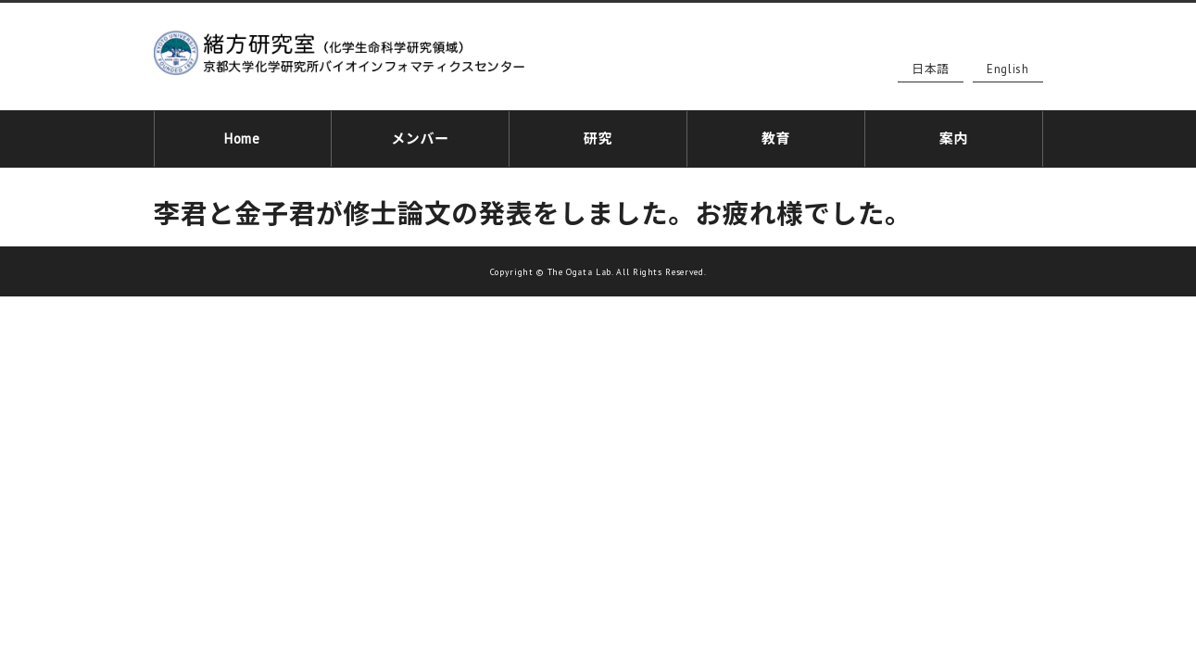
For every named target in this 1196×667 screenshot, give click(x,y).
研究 (598, 136)
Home (242, 136)
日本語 (931, 69)
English (1008, 69)
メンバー (420, 136)
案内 (953, 136)
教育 (775, 136)
